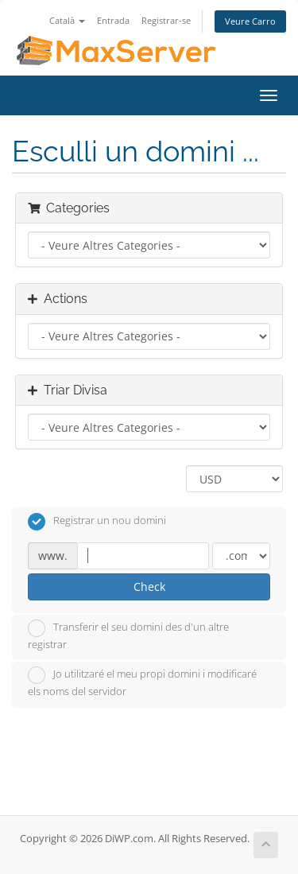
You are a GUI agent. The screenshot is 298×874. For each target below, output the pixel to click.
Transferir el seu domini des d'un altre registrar (128, 635)
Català (67, 20)
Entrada (113, 20)
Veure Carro (250, 21)
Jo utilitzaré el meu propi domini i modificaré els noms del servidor (142, 682)
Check (149, 586)
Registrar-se (166, 20)
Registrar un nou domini (97, 521)
